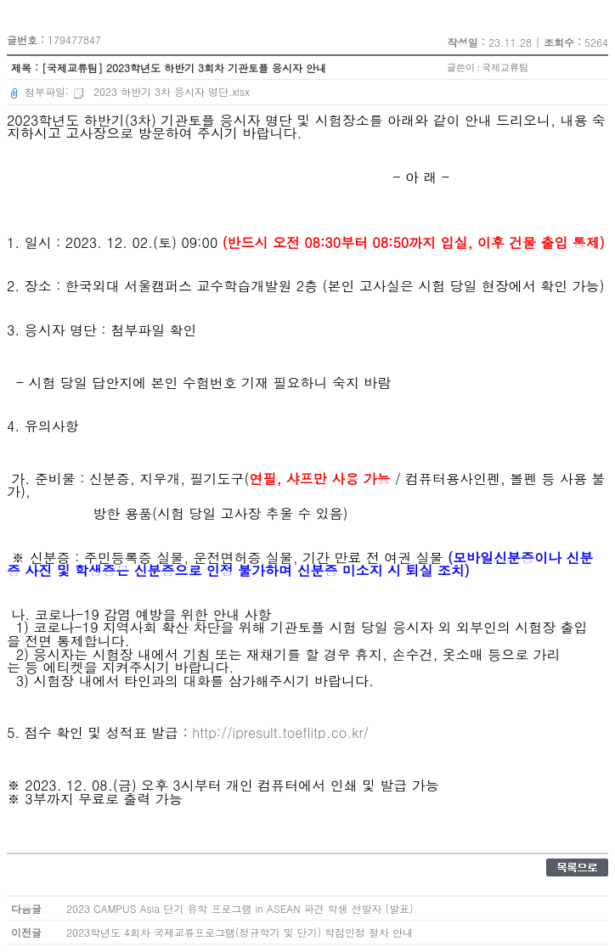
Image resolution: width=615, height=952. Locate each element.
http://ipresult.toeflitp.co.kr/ (280, 732)
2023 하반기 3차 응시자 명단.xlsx (161, 91)
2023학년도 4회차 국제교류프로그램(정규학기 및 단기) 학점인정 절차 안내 (239, 932)
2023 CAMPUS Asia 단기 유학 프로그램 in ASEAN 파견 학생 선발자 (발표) (240, 908)
